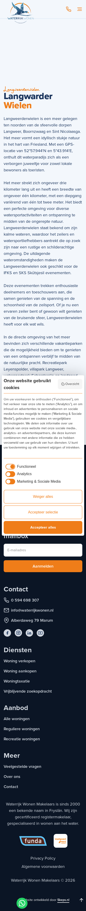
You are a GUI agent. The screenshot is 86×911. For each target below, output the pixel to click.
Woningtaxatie (17, 681)
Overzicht (70, 384)
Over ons (12, 777)
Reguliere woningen (22, 729)
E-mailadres (16, 550)
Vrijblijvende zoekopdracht (28, 691)
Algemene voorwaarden (43, 866)
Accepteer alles (43, 527)
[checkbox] (20, 466)
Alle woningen (17, 719)
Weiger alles (43, 497)
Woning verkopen (19, 661)
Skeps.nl (63, 899)
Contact (11, 787)
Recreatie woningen (22, 739)
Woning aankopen (20, 671)
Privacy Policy (43, 858)
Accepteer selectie (43, 512)
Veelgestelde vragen (22, 766)
